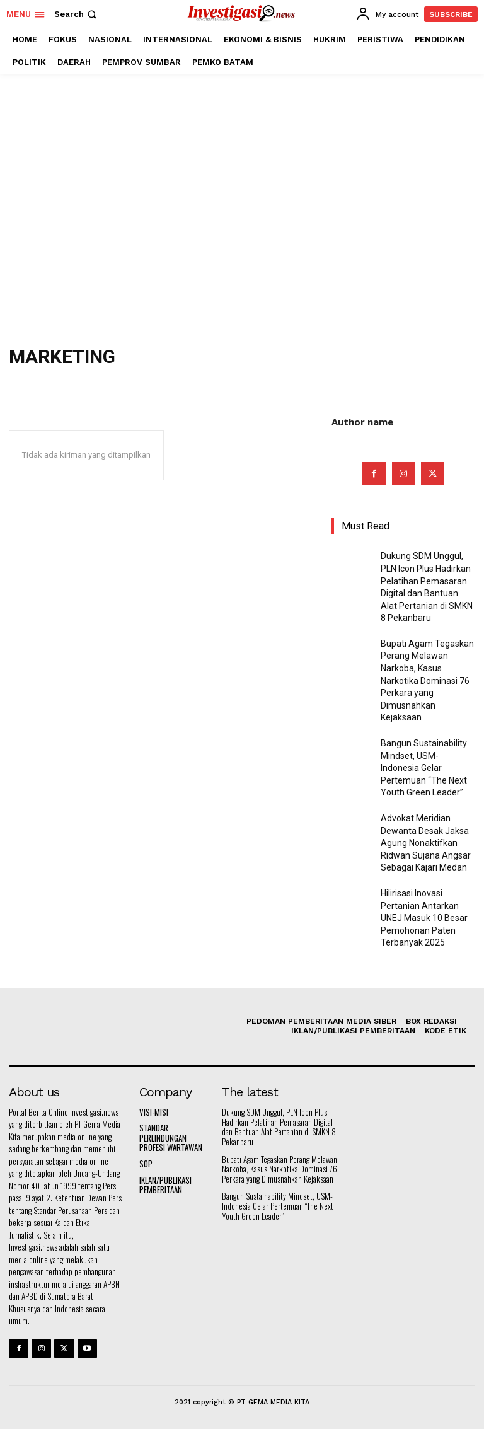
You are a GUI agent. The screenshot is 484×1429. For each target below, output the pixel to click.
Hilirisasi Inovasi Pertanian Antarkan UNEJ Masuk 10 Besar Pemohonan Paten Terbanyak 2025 (424, 917)
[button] (76, 14)
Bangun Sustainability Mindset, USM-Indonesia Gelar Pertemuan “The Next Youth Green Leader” (424, 767)
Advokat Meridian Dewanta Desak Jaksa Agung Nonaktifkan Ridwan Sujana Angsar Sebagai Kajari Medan (426, 842)
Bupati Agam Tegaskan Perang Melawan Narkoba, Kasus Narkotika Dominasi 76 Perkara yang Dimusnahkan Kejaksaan (427, 681)
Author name (362, 421)
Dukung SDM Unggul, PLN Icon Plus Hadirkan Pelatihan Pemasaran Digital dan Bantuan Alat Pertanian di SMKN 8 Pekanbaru (279, 1127)
